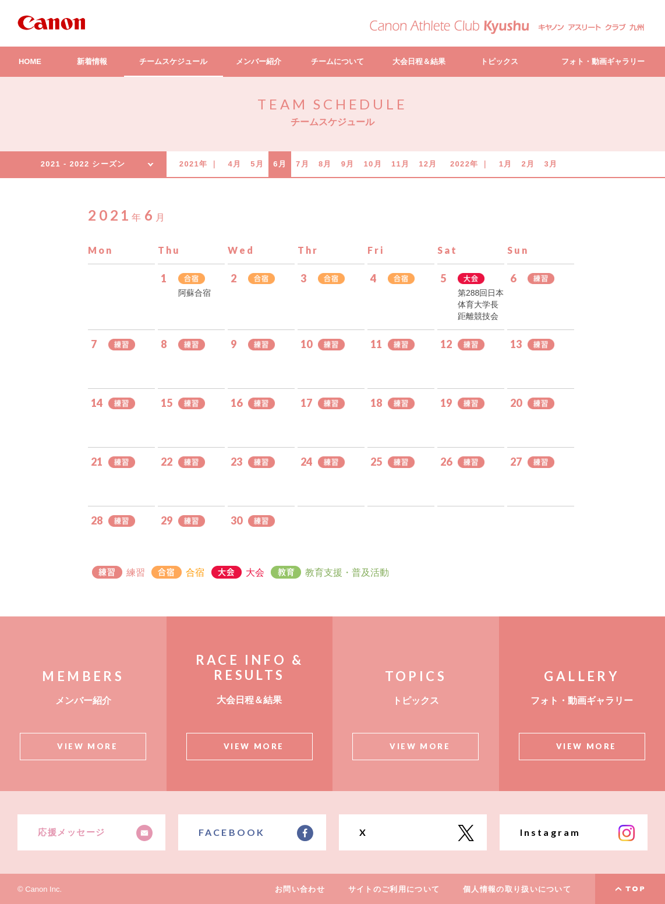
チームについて (337, 61)
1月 (505, 163)
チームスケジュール (173, 61)
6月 (279, 163)
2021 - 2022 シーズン (83, 163)
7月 (302, 163)
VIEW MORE (87, 746)
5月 (257, 163)
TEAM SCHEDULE (332, 103)
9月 (348, 163)
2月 (528, 163)
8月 (325, 163)
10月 (373, 163)
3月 (550, 163)
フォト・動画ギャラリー (603, 61)
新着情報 (92, 61)
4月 (235, 163)
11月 (400, 163)
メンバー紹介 (258, 61)
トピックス (499, 61)
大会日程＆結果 (418, 61)
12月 (428, 163)
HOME (30, 61)
